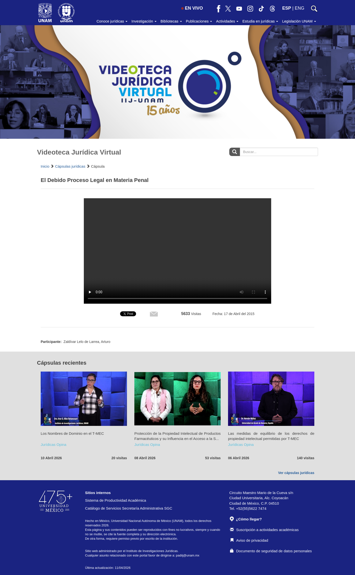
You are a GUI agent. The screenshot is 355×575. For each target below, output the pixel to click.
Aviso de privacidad (249, 540)
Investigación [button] (144, 21)
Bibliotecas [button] (171, 21)
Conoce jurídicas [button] (111, 21)
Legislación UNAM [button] (299, 21)
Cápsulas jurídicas (70, 166)
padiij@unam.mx (187, 555)
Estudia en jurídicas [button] (260, 21)
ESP (286, 8)
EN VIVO (192, 8)
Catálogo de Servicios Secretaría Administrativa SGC (128, 508)
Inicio (45, 166)
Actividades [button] (227, 21)
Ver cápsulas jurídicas (296, 473)
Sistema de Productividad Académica (115, 500)
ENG (299, 8)
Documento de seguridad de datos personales (271, 551)
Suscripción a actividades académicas (264, 530)
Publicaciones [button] (199, 21)
